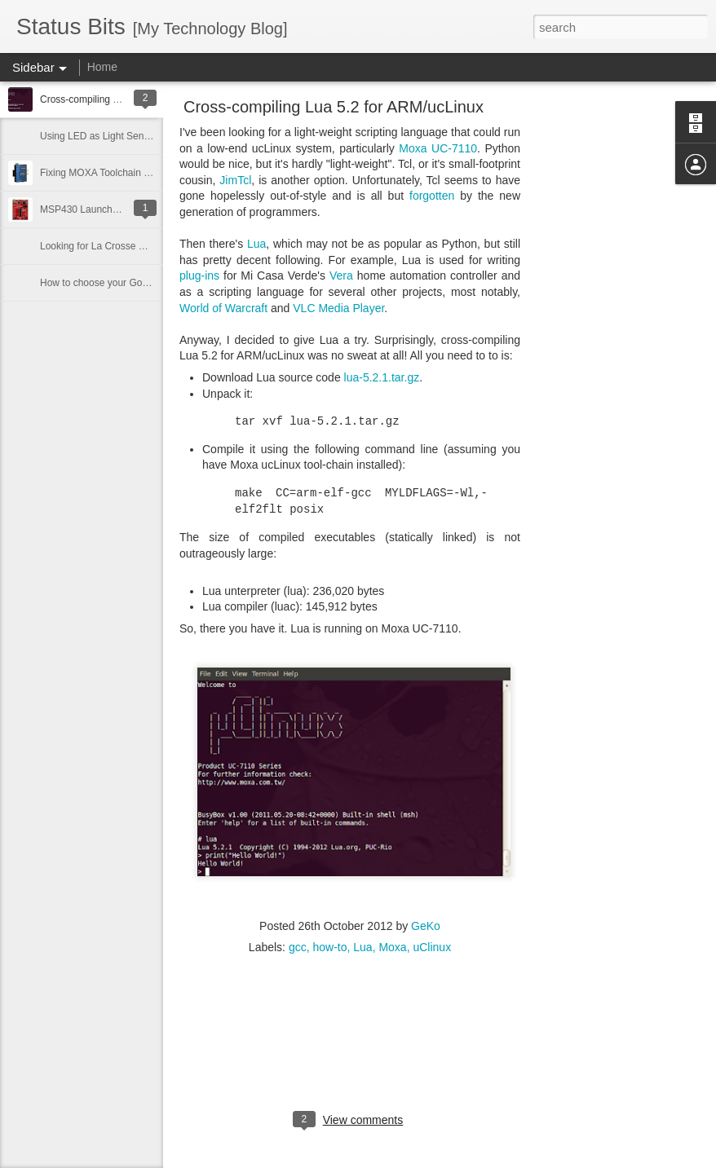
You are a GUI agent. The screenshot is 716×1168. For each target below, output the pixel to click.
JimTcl (235, 180)
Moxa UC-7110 (438, 148)
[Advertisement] (610, 362)
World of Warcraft (223, 308)
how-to (329, 947)
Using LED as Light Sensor (98, 136)
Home (102, 66)
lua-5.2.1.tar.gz (382, 377)
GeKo (425, 925)
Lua (256, 243)
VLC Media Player (338, 308)
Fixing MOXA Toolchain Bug (100, 173)
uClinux (432, 947)
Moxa (392, 947)
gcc (298, 947)
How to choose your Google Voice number (131, 283)
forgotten (431, 195)
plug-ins (199, 275)
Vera (341, 275)
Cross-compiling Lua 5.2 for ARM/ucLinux (333, 107)
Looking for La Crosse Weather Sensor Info (134, 246)
